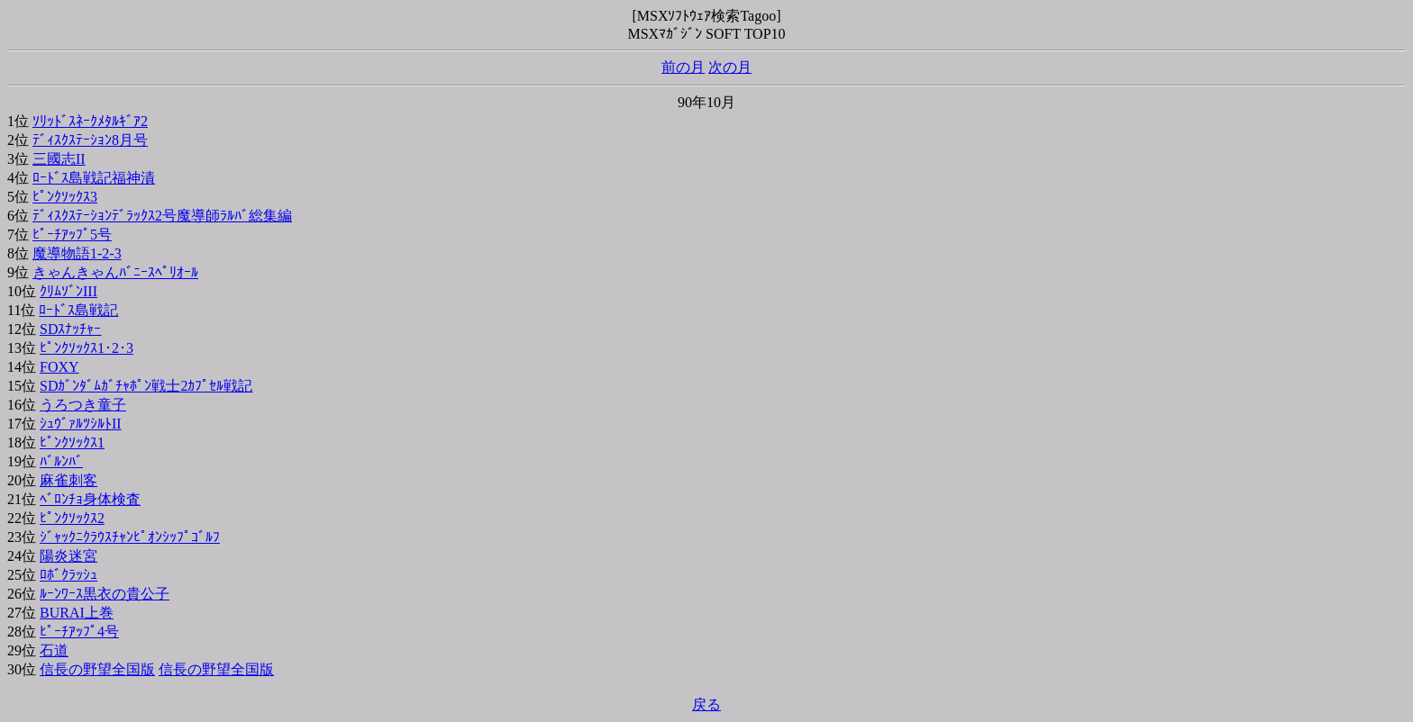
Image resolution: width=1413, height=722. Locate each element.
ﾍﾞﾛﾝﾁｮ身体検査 (90, 499)
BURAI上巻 (77, 612)
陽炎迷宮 (68, 556)
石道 (54, 650)
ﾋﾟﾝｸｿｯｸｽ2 (72, 518)
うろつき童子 (83, 404)
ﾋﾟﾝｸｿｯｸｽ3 (64, 196)
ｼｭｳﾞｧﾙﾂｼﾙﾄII (81, 423)
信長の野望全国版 (97, 669)
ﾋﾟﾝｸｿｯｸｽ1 (72, 442)
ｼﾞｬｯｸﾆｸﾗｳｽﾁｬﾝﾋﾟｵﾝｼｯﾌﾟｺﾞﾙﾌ (130, 537)
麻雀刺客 (68, 480)
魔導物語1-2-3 (77, 253)
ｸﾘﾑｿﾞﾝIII (68, 291)
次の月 (730, 67)
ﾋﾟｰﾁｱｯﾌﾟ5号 (72, 234)
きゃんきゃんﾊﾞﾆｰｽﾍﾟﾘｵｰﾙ (115, 272)
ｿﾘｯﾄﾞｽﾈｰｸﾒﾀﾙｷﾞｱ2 (90, 121)
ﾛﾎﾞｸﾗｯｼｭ (68, 574)
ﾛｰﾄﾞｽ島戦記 (78, 310)
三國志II (59, 159)
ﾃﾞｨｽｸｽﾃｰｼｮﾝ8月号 (90, 140)
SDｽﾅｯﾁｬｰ (70, 329)
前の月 (683, 67)
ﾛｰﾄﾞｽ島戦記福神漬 (93, 177)
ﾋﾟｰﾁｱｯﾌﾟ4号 (79, 631)
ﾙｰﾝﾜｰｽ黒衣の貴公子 (104, 593)
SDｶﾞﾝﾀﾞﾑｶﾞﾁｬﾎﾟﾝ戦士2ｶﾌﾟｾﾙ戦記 (146, 385)
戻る (706, 704)
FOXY (59, 367)
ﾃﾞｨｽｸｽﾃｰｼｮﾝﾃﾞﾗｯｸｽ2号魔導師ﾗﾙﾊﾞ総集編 (162, 215)
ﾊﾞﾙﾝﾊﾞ (61, 461)
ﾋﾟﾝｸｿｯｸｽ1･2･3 (86, 348)
